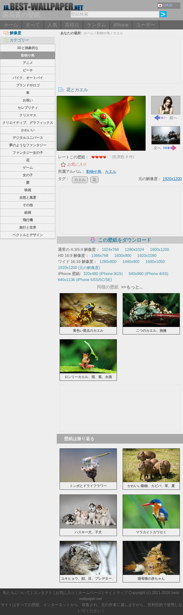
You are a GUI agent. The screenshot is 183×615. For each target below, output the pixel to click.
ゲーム (28, 168)
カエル (118, 33)
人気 (52, 25)
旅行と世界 (27, 227)
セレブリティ (28, 108)
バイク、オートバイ (28, 78)
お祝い (28, 100)
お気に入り (76, 164)
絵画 (27, 212)
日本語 (165, 5)
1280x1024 (134, 249)
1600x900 (122, 256)
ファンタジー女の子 (28, 153)
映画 (27, 190)
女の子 (28, 175)
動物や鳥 (28, 55)
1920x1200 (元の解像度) (79, 268)
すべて (33, 25)
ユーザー (145, 25)
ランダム (96, 25)
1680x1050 (155, 262)
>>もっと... (131, 287)
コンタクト (42, 593)
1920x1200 (172, 179)
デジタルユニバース (28, 138)
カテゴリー (16, 40)
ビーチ (28, 70)
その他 (28, 205)
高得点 (72, 25)
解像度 (12, 33)
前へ (165, 108)
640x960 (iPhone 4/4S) (148, 274)
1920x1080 (146, 256)
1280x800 (107, 262)
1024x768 (110, 249)
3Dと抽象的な (27, 48)
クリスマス (27, 115)
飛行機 (28, 220)
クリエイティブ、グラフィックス (27, 123)
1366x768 (99, 256)
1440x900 (130, 262)
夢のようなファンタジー (27, 145)
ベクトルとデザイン (28, 235)
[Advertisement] (120, 73)
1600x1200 (159, 249)
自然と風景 (27, 197)
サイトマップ (116, 593)
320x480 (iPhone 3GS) (103, 274)
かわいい (28, 130)
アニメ (28, 63)
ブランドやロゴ (28, 85)
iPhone (120, 25)
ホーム (11, 25)
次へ (165, 138)
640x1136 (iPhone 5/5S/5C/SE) (85, 280)
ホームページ (89, 593)
